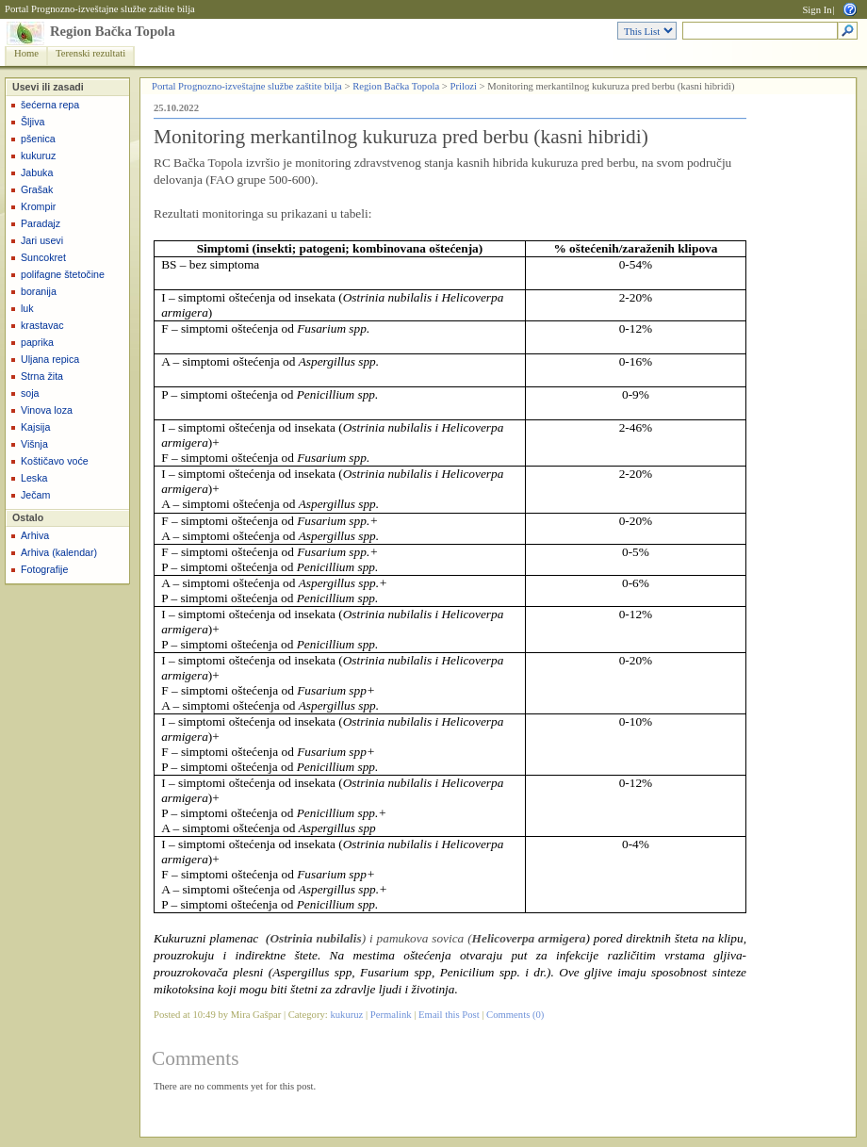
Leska (34, 477)
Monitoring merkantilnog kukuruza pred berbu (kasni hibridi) (401, 136)
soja (30, 393)
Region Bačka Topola (112, 31)
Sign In (816, 10)
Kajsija (35, 427)
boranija (39, 291)
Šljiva (32, 121)
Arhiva (35, 535)
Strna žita (42, 376)
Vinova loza (47, 410)
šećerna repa (50, 104)
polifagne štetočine (63, 274)
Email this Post (449, 1014)
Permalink (391, 1014)
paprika (37, 342)
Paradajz (40, 223)
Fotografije (44, 569)
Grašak (37, 189)
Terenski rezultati (90, 53)
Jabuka (37, 172)
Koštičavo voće (55, 461)
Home (26, 53)
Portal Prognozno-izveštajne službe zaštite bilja (100, 9)
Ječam (35, 494)
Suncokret (43, 257)
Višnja (34, 444)
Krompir (38, 206)
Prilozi (463, 86)
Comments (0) (515, 1014)
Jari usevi (42, 240)
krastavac (42, 325)
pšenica (38, 138)
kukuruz (38, 155)
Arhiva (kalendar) (59, 552)
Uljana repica (50, 359)
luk (27, 308)
